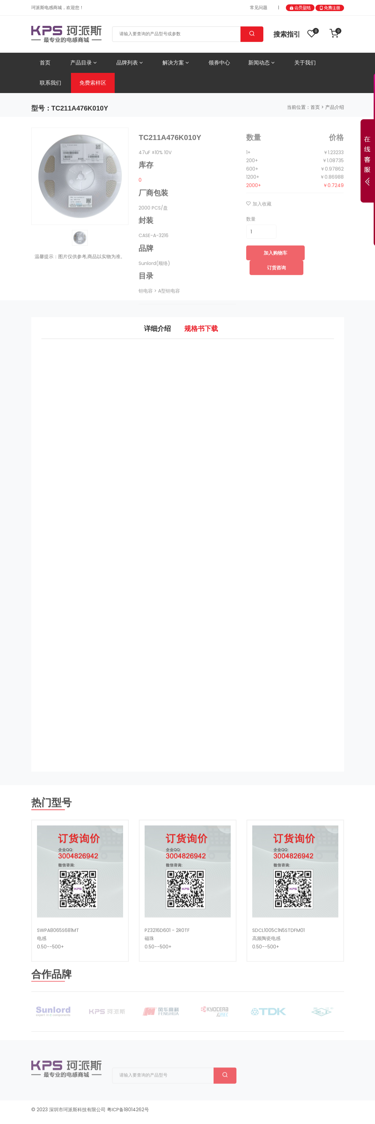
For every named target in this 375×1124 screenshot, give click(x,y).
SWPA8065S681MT (58, 954)
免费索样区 (92, 83)
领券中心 (219, 63)
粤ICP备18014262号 (128, 1108)
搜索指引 (286, 34)
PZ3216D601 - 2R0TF (167, 954)
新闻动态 (261, 63)
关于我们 (305, 63)
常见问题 (258, 7)
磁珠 (149, 962)
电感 (41, 962)
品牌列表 (129, 63)
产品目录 (83, 63)
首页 (45, 63)
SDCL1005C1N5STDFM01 (278, 954)
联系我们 (50, 83)
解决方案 (175, 63)
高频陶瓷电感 (266, 962)
